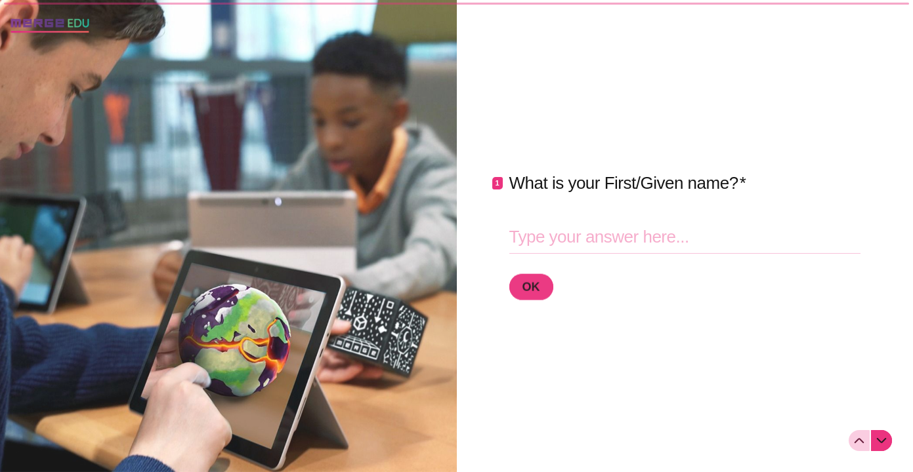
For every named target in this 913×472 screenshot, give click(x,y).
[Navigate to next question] (881, 440)
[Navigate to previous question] (859, 440)
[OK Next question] (531, 286)
